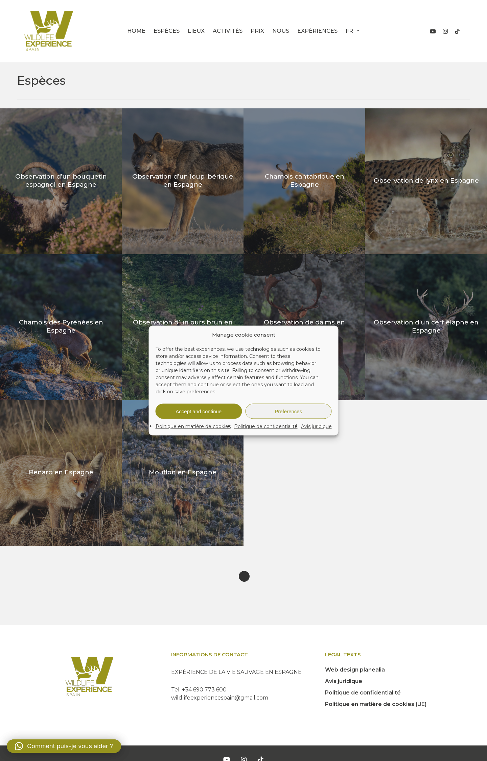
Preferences (288, 411)
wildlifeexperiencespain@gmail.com (219, 697)
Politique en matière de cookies (193, 426)
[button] (64, 746)
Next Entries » (244, 576)
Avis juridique (316, 426)
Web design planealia (355, 669)
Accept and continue (199, 411)
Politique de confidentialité (266, 426)
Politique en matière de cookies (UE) (375, 704)
